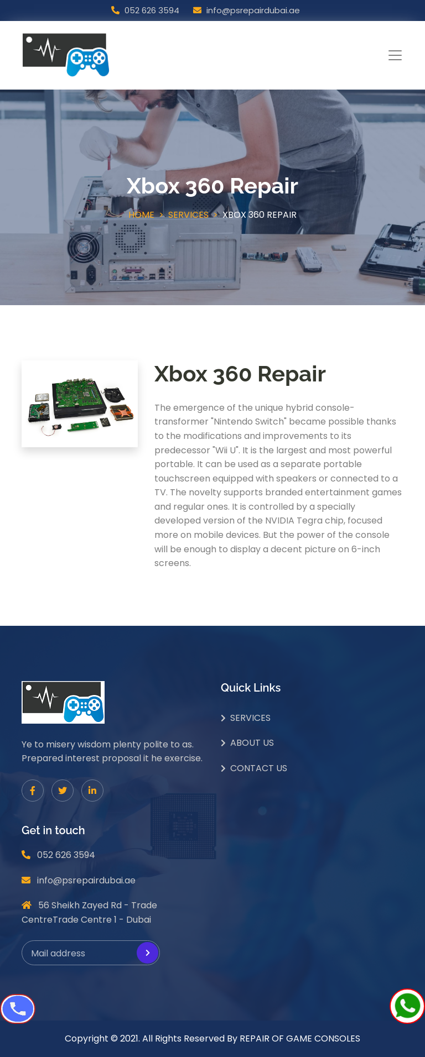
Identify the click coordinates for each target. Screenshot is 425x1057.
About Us (252, 742)
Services (188, 214)
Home (141, 214)
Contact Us (258, 768)
